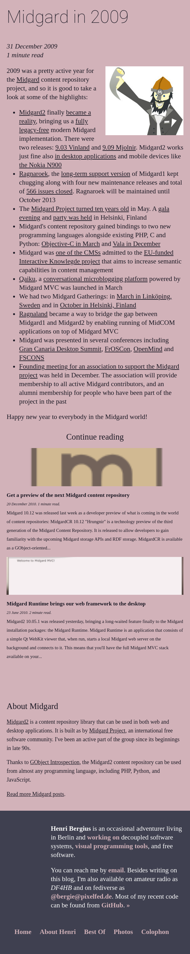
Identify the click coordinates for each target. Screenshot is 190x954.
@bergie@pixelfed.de (81, 896)
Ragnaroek (33, 173)
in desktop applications (85, 156)
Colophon (155, 932)
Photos (123, 932)
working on (103, 837)
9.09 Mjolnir (119, 147)
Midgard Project (107, 730)
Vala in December (136, 243)
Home (23, 932)
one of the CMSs (78, 252)
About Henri (58, 932)
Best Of (94, 932)
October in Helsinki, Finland (98, 305)
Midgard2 (32, 112)
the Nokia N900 (40, 165)
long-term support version (95, 173)
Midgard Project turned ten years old (80, 208)
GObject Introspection (54, 762)
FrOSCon (117, 349)
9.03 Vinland (72, 147)
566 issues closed (49, 191)
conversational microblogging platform (95, 279)
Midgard (28, 79)
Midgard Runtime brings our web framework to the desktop (76, 604)
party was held (72, 217)
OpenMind (148, 349)
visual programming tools (111, 846)
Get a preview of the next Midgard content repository (68, 495)
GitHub (112, 905)
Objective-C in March (70, 243)
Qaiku (27, 279)
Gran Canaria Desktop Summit (60, 349)
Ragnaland (33, 314)
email (116, 870)
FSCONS (31, 357)
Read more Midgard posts (35, 794)
